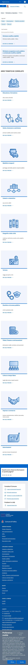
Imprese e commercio (7, 580)
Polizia (3, 21)
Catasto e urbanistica (7, 549)
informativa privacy (8, 659)
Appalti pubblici (6, 559)
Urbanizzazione (9, 21)
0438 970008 (7, 616)
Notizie (4, 588)
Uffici (3, 534)
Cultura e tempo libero (7, 578)
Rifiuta (12, 662)
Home (2, 13)
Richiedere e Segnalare (11, 13)
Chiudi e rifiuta (21, 634)
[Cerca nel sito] (25, 6)
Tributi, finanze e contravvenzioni (10, 575)
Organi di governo (6, 529)
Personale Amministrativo (8, 539)
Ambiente (4, 573)
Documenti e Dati (6, 541)
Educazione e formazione (8, 556)
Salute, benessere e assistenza (10, 561)
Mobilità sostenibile (19, 21)
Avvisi (3, 593)
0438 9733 (7, 613)
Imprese (3, 24)
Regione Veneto (5, 2)
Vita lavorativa (5, 566)
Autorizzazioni (5, 554)
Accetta (22, 662)
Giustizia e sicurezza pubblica (9, 570)
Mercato (9, 24)
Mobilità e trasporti (7, 568)
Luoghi (4, 601)
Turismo (4, 563)
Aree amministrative (7, 531)
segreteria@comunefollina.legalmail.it (14, 618)
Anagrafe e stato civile (7, 551)
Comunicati (5, 590)
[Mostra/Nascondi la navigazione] (3, 6)
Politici (4, 536)
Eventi (3, 603)
